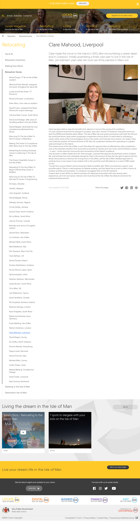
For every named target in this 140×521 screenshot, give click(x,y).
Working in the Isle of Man (17, 387)
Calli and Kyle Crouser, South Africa (23, 115)
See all (125, 407)
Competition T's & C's (73, 518)
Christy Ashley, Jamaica (18, 207)
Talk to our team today (118, 467)
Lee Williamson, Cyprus (19, 293)
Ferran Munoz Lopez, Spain (20, 270)
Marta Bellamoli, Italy (17, 247)
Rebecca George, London (20, 307)
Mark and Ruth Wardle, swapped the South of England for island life (23, 86)
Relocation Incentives (15, 60)
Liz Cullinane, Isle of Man (19, 237)
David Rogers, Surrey (18, 337)
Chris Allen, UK (15, 288)
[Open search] (3, 15)
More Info (82, 3)
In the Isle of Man (73, 27)
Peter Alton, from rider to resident (23, 103)
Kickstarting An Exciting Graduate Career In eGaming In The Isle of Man (22, 153)
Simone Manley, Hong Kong (21, 347)
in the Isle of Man (96, 27)
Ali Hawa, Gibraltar (17, 184)
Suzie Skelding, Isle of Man (20, 323)
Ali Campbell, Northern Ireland (22, 302)
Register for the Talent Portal (122, 16)
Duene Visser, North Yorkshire (21, 212)
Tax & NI (9, 54)
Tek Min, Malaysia (16, 189)
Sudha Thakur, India (17, 365)
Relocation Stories (25, 36)
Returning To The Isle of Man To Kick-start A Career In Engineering (23, 178)
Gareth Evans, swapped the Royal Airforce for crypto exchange (23, 109)
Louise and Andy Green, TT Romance (20, 93)
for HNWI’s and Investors (123, 27)
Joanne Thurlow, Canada (19, 221)
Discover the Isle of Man (21, 27)
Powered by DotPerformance (124, 518)
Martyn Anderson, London (20, 328)
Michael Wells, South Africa (20, 242)
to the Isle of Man (50, 27)
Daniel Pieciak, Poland (18, 261)
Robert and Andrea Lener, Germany (20, 317)
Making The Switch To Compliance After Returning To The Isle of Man (23, 145)
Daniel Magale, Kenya (18, 198)
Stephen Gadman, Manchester (22, 279)
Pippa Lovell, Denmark (18, 351)
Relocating (11, 36)
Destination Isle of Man (16, 393)
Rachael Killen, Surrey (18, 360)
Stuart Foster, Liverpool (18, 377)
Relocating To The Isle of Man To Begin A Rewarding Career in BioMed (22, 169)
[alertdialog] (70, 4)
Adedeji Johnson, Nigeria (19, 202)
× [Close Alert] (137, 4)
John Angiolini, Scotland (19, 193)
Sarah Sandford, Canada (19, 298)
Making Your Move (14, 66)
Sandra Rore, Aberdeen (19, 233)
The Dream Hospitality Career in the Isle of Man (22, 161)
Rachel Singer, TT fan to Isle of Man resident (23, 79)
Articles (10, 16)
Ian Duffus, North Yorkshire (20, 342)
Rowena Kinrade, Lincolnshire (21, 99)
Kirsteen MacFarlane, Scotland (21, 265)
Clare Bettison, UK (16, 256)
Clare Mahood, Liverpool (19, 333)
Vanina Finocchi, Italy (17, 356)
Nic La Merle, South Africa (19, 216)
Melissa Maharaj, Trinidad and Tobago (21, 371)
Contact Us (27, 16)
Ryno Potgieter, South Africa (20, 312)
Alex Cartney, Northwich (19, 381)
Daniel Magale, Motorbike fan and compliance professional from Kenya (23, 129)
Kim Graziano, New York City (21, 251)
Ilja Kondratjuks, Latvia (18, 275)
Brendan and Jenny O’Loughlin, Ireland (22, 227)
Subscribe (18, 16)
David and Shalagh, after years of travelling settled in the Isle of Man (23, 121)
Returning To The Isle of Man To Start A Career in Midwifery (22, 138)
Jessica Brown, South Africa (20, 284)
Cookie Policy (102, 518)
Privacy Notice (90, 518)
